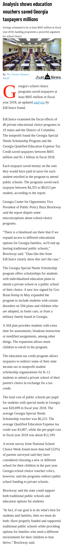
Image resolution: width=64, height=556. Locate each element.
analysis (39, 102)
